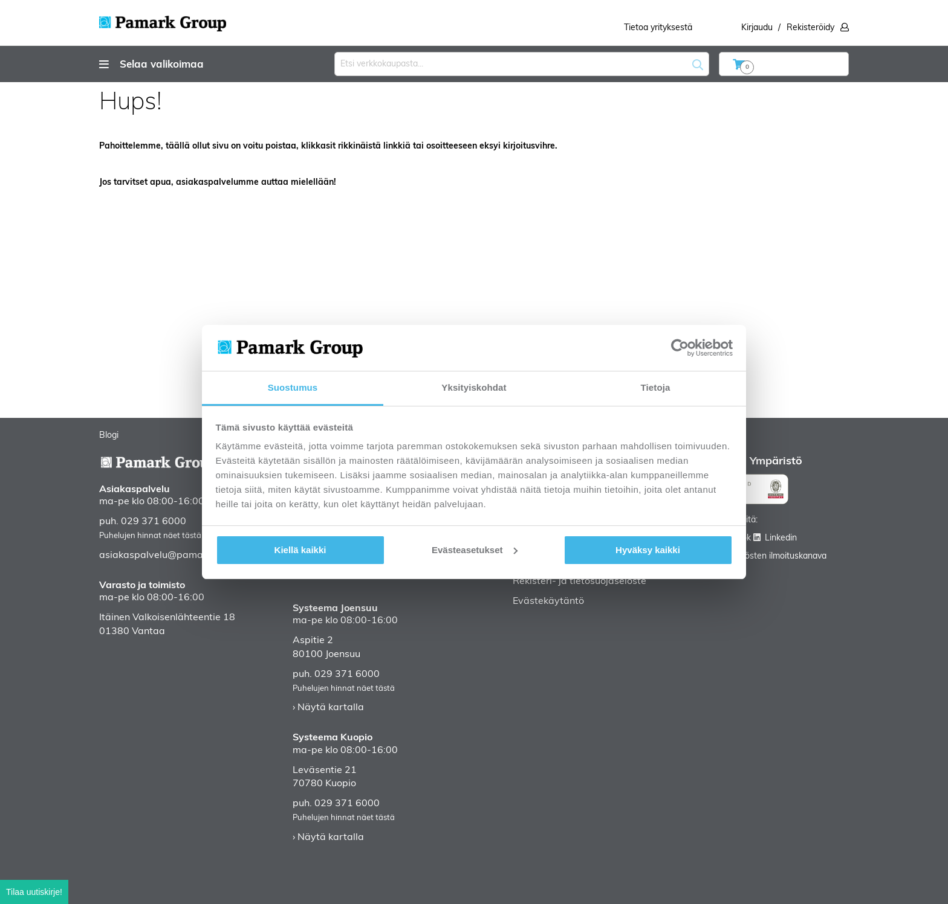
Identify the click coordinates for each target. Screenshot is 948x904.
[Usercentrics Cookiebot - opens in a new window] (680, 348)
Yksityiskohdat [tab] (473, 387)
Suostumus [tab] (293, 387)
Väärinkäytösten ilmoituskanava (765, 556)
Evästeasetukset (475, 550)
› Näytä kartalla (328, 708)
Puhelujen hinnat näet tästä (150, 536)
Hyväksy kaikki (647, 550)
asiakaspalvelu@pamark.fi (159, 555)
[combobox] (521, 64)
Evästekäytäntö (548, 601)
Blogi (108, 435)
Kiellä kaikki (300, 550)
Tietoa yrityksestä (658, 28)
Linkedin (781, 538)
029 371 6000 (153, 522)
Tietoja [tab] (655, 387)
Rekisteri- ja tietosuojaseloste (579, 581)
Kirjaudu (757, 28)
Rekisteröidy (810, 28)
